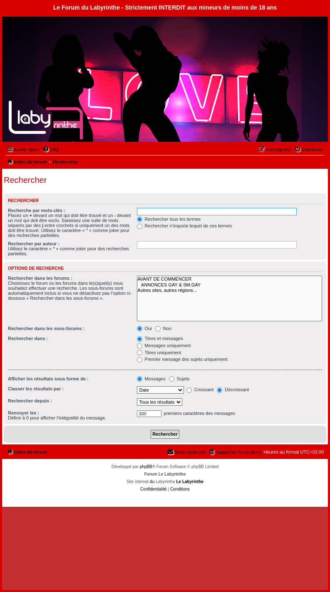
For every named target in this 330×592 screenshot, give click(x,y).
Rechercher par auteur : (34, 243)
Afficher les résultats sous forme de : (48, 378)
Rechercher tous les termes (169, 219)
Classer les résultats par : (36, 388)
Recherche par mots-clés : (36, 210)
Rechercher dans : (28, 338)
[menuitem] (50, 149)
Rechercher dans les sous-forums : (46, 328)
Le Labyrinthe (189, 481)
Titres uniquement (159, 352)
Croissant (200, 389)
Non (163, 328)
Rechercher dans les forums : (40, 278)
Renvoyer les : (23, 412)
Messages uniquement (164, 345)
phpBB (146, 466)
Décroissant (233, 389)
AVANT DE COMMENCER (229, 279)
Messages (151, 378)
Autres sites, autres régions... (229, 290)
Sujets (179, 378)
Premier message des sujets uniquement (182, 359)
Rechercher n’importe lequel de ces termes (184, 225)
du (152, 481)
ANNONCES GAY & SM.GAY (229, 285)
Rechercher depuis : (30, 400)
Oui (144, 328)
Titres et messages (160, 338)
